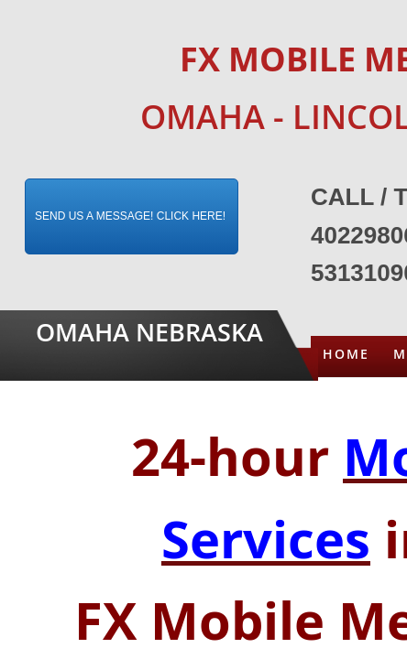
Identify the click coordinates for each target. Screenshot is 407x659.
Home (346, 353)
